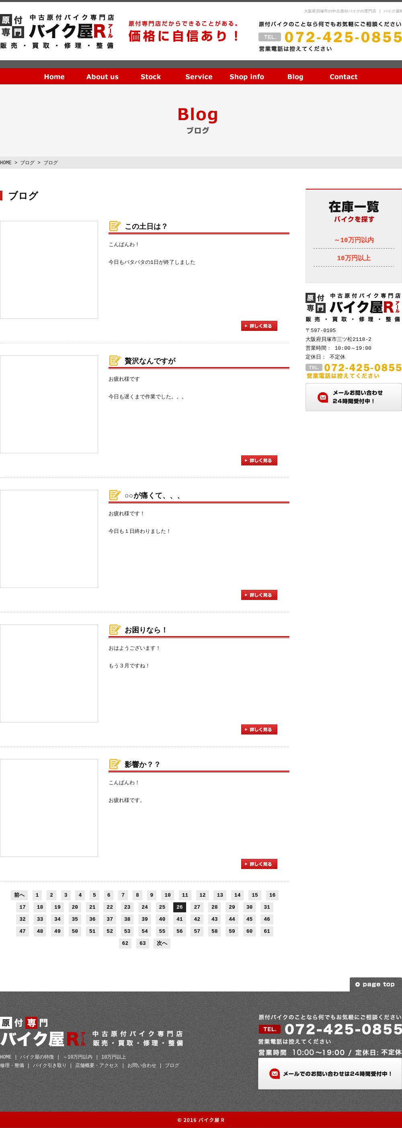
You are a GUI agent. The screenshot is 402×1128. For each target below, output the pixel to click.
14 (237, 895)
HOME (54, 70)
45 (249, 919)
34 (57, 919)
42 (197, 919)
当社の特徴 (102, 70)
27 (197, 907)
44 (232, 919)
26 (179, 907)
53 (127, 931)
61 (267, 931)
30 (249, 907)
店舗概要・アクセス (97, 1065)
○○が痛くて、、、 (154, 496)
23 (127, 907)
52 (110, 931)
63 (142, 943)
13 (220, 895)
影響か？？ (143, 765)
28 (214, 907)
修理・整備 (12, 1065)
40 (162, 919)
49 (57, 931)
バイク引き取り (50, 1065)
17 (22, 907)
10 (167, 895)
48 (40, 931)
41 (179, 919)
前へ (19, 895)
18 (40, 907)
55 (162, 931)
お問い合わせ (344, 70)
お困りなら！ (146, 630)
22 (110, 907)
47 (22, 931)
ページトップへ (376, 984)
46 (267, 919)
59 (232, 931)
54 (145, 931)
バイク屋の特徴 (37, 1057)
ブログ (295, 70)
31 (267, 907)
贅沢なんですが (150, 361)
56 (179, 931)
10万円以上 (353, 258)
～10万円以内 (353, 240)
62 (125, 943)
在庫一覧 (151, 70)
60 (249, 931)
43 (214, 919)
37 (110, 919)
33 (40, 919)
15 (255, 895)
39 (145, 919)
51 (92, 931)
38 (127, 919)
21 (92, 907)
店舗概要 (247, 70)
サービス (199, 70)
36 (92, 919)
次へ (162, 943)
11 (185, 895)
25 (162, 907)
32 (22, 919)
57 (197, 931)
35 (75, 919)
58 (214, 931)
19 (57, 907)
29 (232, 907)
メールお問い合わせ (354, 397)
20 (75, 907)
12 (202, 895)
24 (145, 907)
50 (75, 931)
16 (272, 895)
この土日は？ (146, 227)
